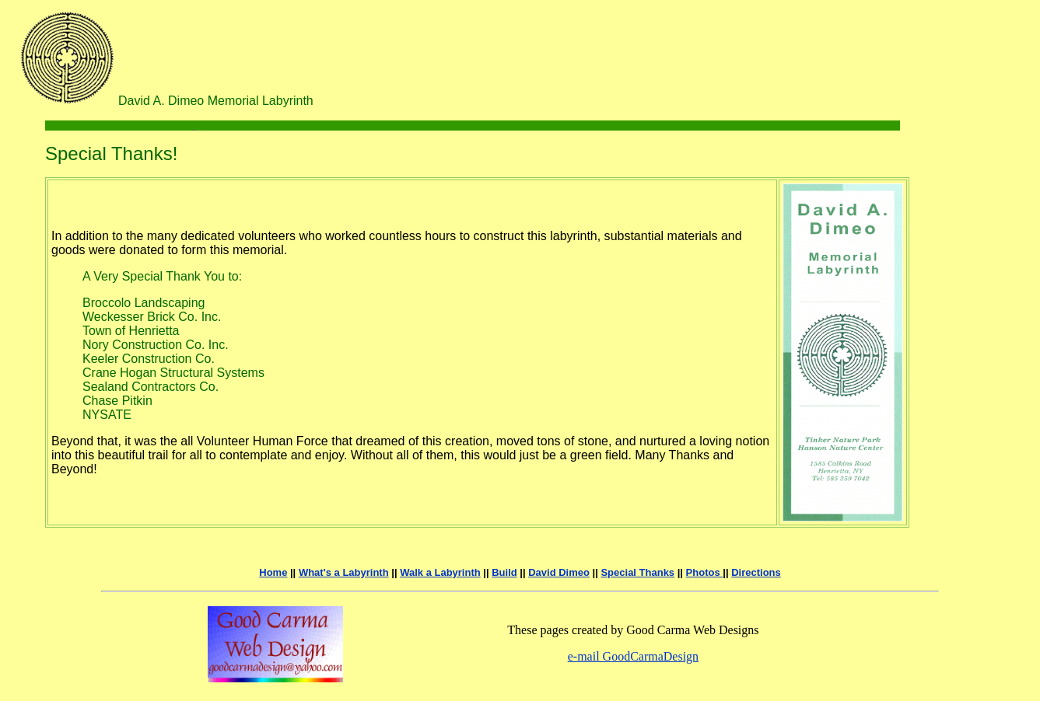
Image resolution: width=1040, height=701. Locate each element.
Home (273, 572)
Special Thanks (637, 572)
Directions (756, 572)
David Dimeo (559, 572)
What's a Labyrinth (344, 572)
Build (504, 572)
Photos (704, 572)
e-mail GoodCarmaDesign (633, 656)
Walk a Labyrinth (440, 572)
